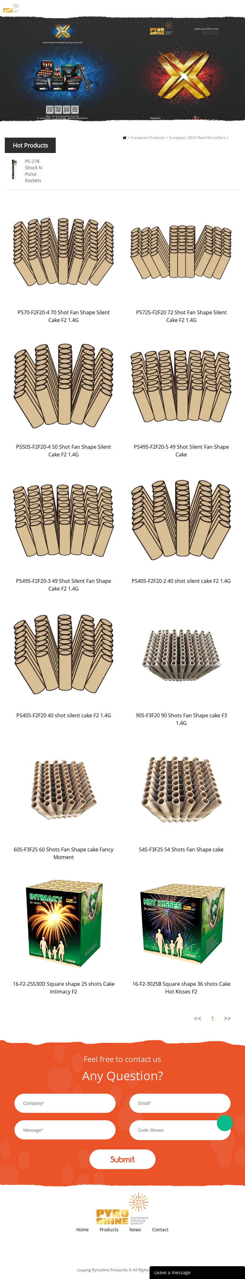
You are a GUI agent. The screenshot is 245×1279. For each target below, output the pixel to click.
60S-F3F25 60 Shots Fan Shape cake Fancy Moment (63, 853)
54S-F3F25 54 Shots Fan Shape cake (181, 849)
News (135, 1230)
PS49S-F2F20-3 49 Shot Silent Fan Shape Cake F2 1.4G (63, 584)
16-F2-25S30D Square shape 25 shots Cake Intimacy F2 (64, 987)
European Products (148, 137)
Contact (160, 1230)
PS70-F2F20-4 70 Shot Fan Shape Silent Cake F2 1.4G (64, 316)
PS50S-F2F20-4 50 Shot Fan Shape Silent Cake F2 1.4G (63, 450)
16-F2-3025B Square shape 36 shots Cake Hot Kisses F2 (181, 987)
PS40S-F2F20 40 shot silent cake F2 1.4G (63, 715)
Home (124, 137)
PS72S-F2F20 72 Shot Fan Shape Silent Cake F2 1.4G (181, 316)
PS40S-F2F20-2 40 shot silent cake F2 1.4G (181, 580)
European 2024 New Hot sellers (197, 137)
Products (109, 1230)
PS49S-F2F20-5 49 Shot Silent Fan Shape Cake (181, 450)
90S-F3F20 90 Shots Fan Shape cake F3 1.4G (181, 719)
